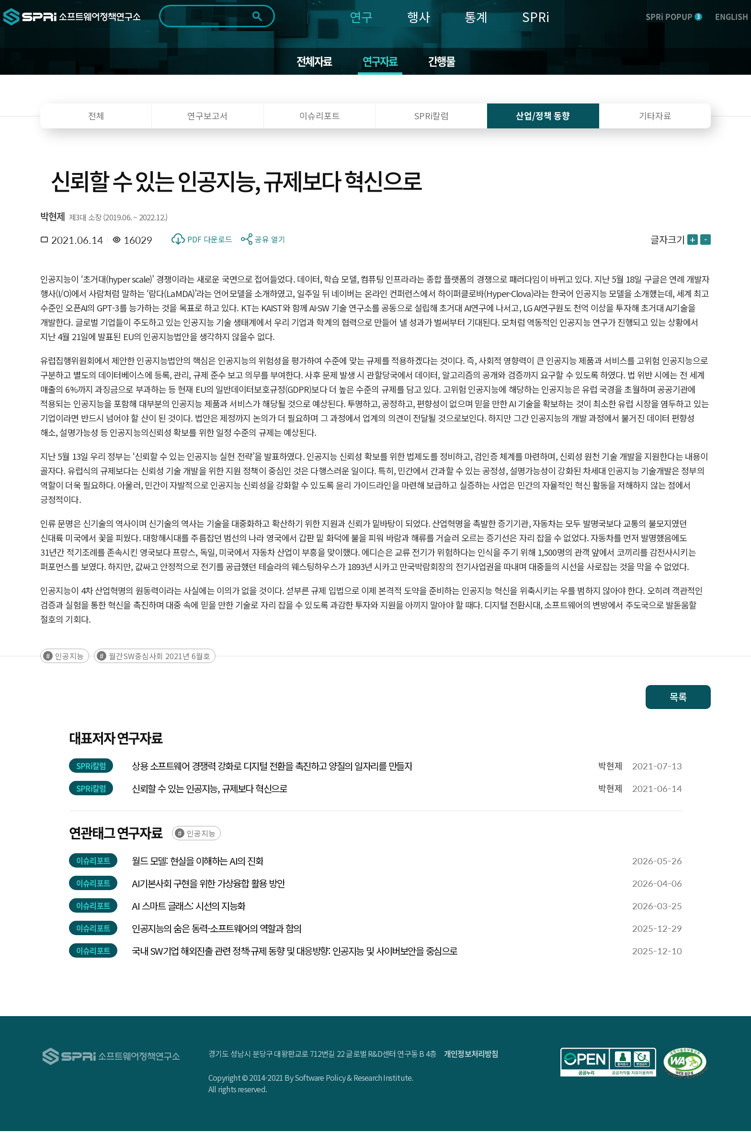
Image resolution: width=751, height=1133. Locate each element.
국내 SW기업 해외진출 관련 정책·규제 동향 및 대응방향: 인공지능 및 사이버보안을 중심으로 (294, 953)
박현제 (52, 218)
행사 (418, 16)
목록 (678, 699)
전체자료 (311, 62)
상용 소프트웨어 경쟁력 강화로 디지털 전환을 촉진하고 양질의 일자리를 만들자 (272, 768)
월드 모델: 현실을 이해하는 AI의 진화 (197, 863)
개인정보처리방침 (471, 1055)
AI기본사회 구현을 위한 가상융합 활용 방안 (208, 885)
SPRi (535, 16)
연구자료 (380, 62)
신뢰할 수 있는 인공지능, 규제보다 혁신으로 (209, 790)
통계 (476, 16)
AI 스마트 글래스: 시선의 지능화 (188, 908)
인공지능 (69, 658)
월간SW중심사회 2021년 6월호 (159, 658)
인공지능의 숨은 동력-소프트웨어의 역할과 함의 (216, 930)
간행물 (445, 62)
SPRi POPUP (674, 16)
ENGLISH (731, 16)
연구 (361, 16)
